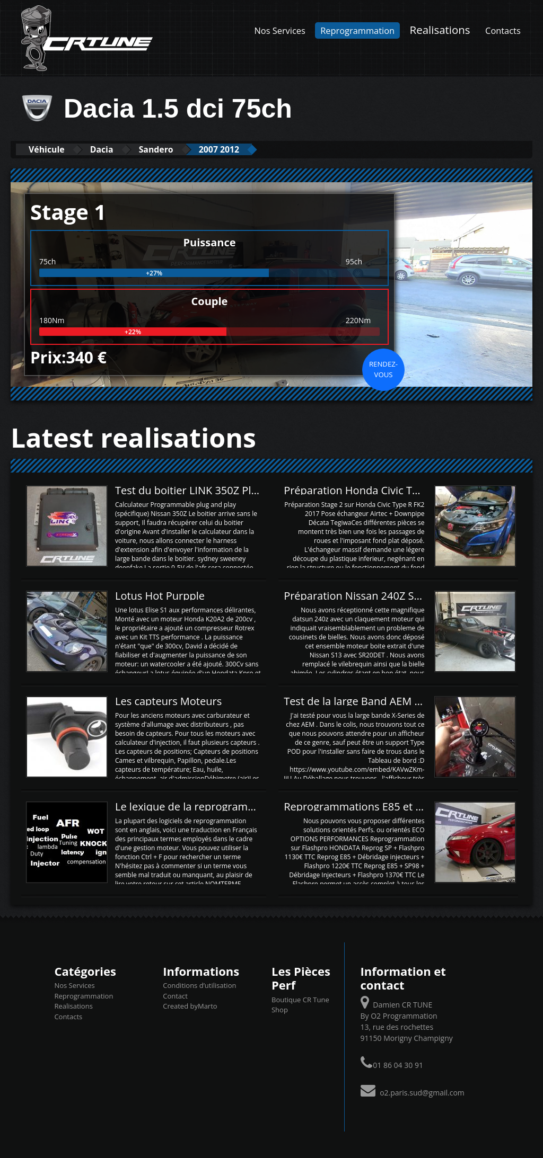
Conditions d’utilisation (199, 985)
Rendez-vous (383, 369)
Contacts (503, 30)
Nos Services (280, 30)
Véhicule (51, 149)
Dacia (114, 149)
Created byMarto (190, 1006)
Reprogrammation (357, 30)
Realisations (440, 29)
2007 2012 (250, 149)
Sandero (177, 149)
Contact (175, 995)
